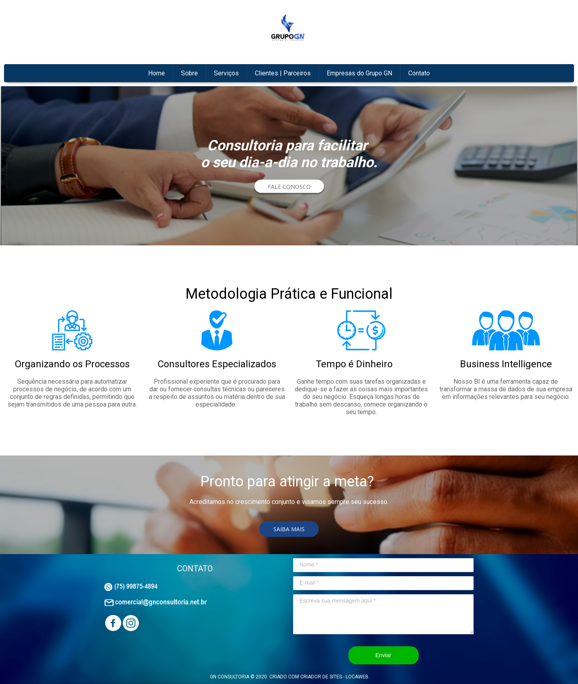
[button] (289, 186)
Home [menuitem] (156, 73)
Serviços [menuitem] (226, 73)
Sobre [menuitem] (189, 73)
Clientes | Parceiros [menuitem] (283, 73)
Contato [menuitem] (419, 73)
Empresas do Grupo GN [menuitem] (359, 73)
